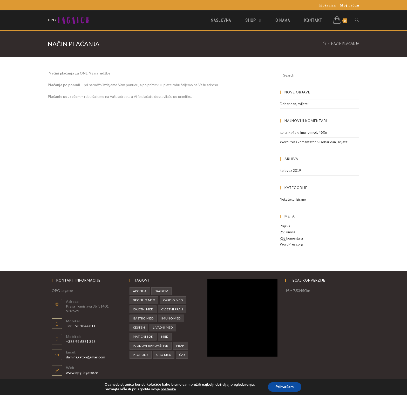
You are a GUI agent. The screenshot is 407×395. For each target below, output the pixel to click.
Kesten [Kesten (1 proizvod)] (139, 327)
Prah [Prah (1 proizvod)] (180, 346)
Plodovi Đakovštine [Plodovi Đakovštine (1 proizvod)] (150, 346)
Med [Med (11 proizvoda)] (164, 336)
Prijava (285, 226)
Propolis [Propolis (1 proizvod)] (140, 355)
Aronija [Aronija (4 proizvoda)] (140, 291)
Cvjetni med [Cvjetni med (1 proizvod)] (143, 309)
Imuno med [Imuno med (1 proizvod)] (171, 318)
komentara (291, 238)
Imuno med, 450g (313, 132)
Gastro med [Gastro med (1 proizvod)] (143, 318)
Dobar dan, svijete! (294, 104)
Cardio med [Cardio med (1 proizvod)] (173, 300)
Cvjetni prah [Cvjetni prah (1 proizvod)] (172, 309)
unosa (287, 232)
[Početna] (324, 44)
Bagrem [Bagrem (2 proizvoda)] (161, 291)
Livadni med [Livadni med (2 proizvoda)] (163, 327)
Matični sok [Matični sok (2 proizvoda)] (143, 336)
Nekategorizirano (293, 199)
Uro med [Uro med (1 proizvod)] (163, 355)
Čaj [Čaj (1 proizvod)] (182, 355)
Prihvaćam (284, 386)
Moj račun (349, 5)
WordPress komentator (298, 142)
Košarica (327, 5)
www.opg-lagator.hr (82, 372)
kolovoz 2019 (290, 170)
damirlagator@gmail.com (85, 357)
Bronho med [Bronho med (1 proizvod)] (144, 300)
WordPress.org (291, 244)
